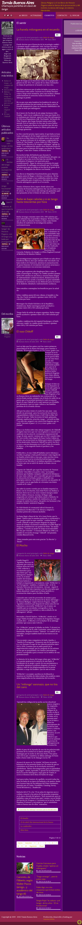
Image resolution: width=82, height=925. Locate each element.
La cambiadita (25, 826)
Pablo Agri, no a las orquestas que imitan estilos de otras (48, 890)
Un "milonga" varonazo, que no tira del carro (37, 686)
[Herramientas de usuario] (58, 35)
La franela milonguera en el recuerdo (38, 29)
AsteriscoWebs (48, 919)
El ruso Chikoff (25, 331)
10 (26, 846)
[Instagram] (11, 15)
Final (42, 846)
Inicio (20, 843)
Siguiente (33, 846)
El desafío (24, 818)
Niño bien (24, 830)
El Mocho (22, 545)
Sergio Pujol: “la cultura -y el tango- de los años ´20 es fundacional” (48, 903)
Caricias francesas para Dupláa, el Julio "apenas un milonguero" (47, 866)
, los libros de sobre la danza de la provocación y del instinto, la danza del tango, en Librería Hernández (60, 6)
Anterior (28, 843)
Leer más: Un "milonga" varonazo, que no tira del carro (37, 809)
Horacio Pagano (7, 336)
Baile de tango (48, 38)
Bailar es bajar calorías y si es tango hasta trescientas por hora (37, 200)
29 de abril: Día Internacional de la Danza (36, 822)
